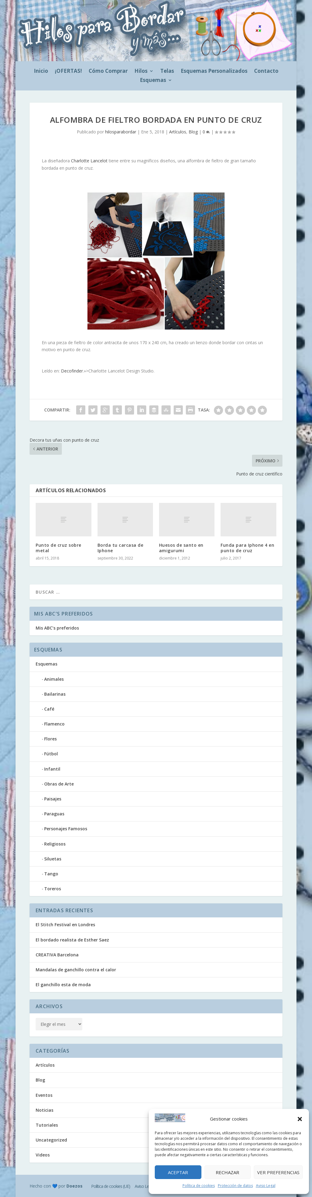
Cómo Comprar (108, 71)
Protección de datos (235, 1185)
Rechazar (227, 1172)
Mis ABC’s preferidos (57, 628)
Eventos (44, 1095)
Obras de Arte (59, 784)
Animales (54, 679)
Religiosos (55, 844)
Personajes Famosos (65, 829)
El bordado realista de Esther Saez (72, 940)
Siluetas (52, 859)
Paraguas (54, 814)
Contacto (266, 71)
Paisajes (52, 799)
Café (49, 709)
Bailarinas (55, 694)
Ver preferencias (278, 1172)
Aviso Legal (265, 1185)
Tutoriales (47, 1125)
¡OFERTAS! (68, 71)
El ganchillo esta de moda (63, 984)
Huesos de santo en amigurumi (181, 547)
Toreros (52, 889)
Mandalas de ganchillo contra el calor (76, 970)
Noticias (44, 1110)
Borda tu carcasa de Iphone (121, 547)
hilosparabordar (120, 132)
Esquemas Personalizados (214, 71)
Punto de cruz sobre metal (58, 547)
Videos (43, 1155)
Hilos (140, 71)
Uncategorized (51, 1140)
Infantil (52, 769)
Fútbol (51, 754)
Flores (50, 739)
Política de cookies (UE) (110, 1186)
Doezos (74, 1186)
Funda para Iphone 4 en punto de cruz (247, 547)
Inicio (41, 71)
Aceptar (178, 1172)
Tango (51, 874)
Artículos (177, 132)
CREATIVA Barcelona (57, 955)
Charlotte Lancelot (89, 161)
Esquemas (153, 80)
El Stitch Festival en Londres (65, 924)
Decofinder (72, 371)
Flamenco (54, 724)
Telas (167, 71)
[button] (300, 1119)
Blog (193, 132)
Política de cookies (199, 1185)
